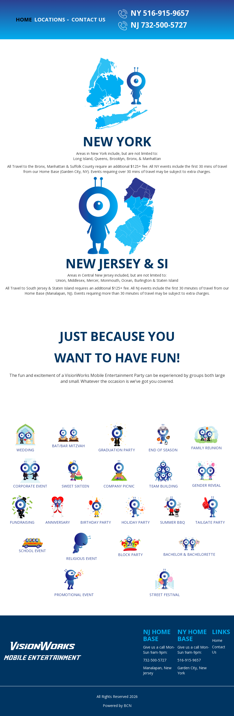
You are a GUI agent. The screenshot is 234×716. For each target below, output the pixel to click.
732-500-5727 (154, 660)
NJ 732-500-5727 (152, 25)
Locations (51, 19)
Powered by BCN (117, 705)
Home (24, 19)
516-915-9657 (189, 660)
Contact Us (88, 19)
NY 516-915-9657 (153, 13)
